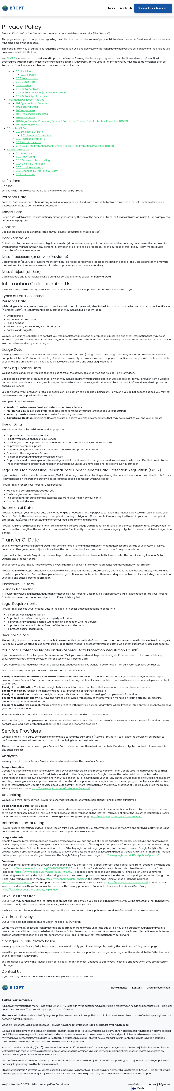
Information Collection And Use (25, 99)
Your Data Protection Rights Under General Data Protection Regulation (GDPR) (65, 146)
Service (28, 75)
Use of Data (25, 117)
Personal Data (27, 78)
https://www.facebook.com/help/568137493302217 (45, 872)
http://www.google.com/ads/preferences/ (116, 816)
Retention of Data (29, 124)
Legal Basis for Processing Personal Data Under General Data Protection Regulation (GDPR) (72, 121)
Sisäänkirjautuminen (153, 8)
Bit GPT (11, 58)
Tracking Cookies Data (32, 114)
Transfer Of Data (17, 128)
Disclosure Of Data (29, 131)
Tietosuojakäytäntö (158, 1084)
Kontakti (126, 8)
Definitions (24, 71)
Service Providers (18, 149)
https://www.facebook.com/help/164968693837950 (39, 868)
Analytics (24, 153)
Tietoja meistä (119, 987)
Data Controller (28, 89)
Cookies (23, 85)
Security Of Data (28, 142)
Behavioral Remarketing (33, 160)
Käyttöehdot (135, 1084)
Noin (111, 8)
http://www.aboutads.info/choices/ (66, 879)
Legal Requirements (30, 139)
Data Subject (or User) (32, 96)
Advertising (25, 156)
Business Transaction (36, 135)
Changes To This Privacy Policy (37, 171)
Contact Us (25, 174)
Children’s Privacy (29, 167)
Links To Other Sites (30, 164)
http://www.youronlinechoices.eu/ (128, 882)
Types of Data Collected (32, 103)
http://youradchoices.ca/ (17, 882)
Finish (138, 1088)
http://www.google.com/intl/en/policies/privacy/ (61, 788)
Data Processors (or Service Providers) (42, 92)
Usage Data (25, 82)
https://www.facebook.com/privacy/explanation (30, 889)
